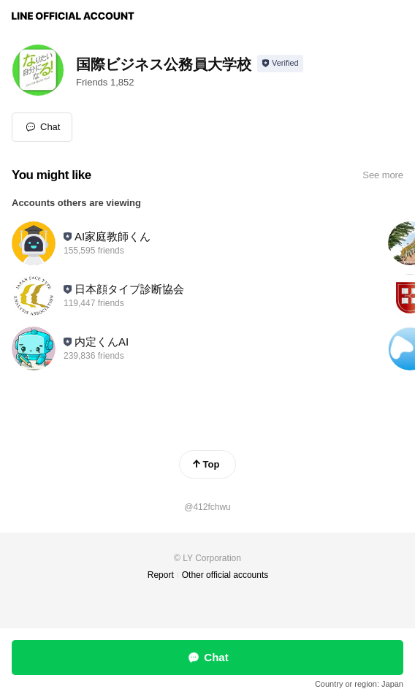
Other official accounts (225, 575)
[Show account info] (280, 63)
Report (161, 575)
